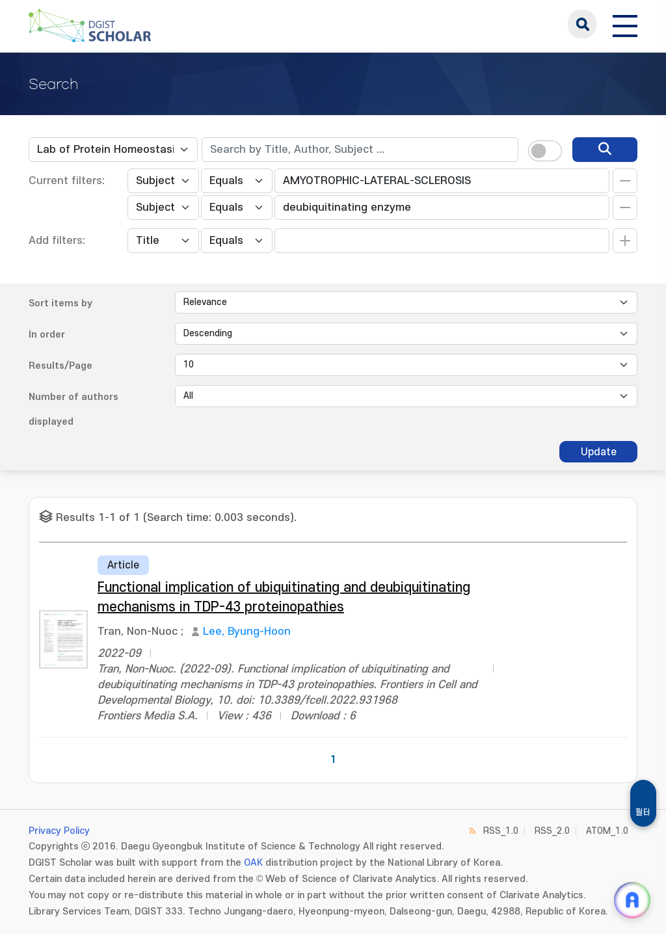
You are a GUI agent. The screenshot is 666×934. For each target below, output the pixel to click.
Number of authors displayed (73, 409)
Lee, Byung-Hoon (247, 631)
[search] (604, 149)
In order (47, 334)
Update (599, 452)
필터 (643, 812)
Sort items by (60, 303)
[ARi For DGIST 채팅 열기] (632, 900)
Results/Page (60, 365)
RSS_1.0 (500, 831)
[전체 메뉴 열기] (625, 24)
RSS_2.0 (552, 831)
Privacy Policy (59, 830)
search (582, 24)
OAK (253, 862)
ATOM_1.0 (607, 831)
